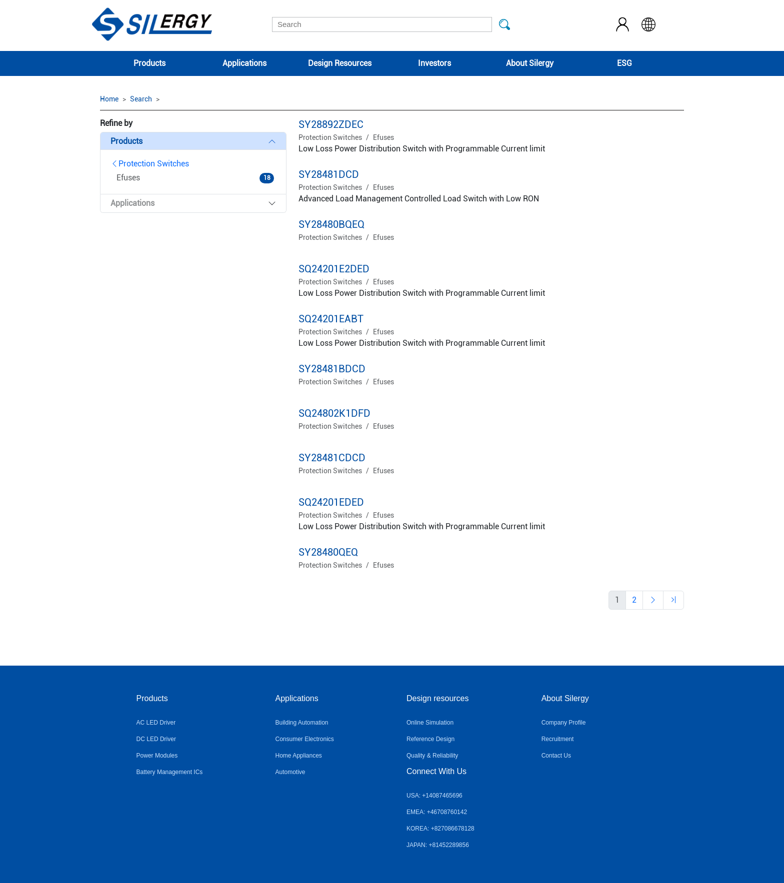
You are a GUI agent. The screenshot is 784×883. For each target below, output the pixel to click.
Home (109, 99)
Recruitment (558, 739)
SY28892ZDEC (331, 124)
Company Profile (564, 722)
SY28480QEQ (328, 552)
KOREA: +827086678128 (440, 828)
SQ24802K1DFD (334, 413)
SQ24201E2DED (334, 269)
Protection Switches (149, 163)
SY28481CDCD (332, 458)
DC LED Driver (156, 739)
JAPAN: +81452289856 (437, 845)
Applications (244, 63)
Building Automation (301, 722)
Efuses (383, 137)
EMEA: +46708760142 (436, 812)
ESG (624, 63)
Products (150, 63)
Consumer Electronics (304, 739)
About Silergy (530, 63)
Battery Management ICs (169, 772)
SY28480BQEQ (331, 224)
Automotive (290, 772)
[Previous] (634, 600)
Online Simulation (430, 722)
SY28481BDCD (332, 369)
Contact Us (556, 755)
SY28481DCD (328, 174)
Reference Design (430, 739)
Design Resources (340, 63)
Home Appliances (298, 755)
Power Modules (157, 755)
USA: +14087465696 (434, 795)
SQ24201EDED (331, 502)
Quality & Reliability (432, 755)
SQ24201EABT (331, 319)
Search (141, 99)
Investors (434, 63)
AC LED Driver (156, 722)
